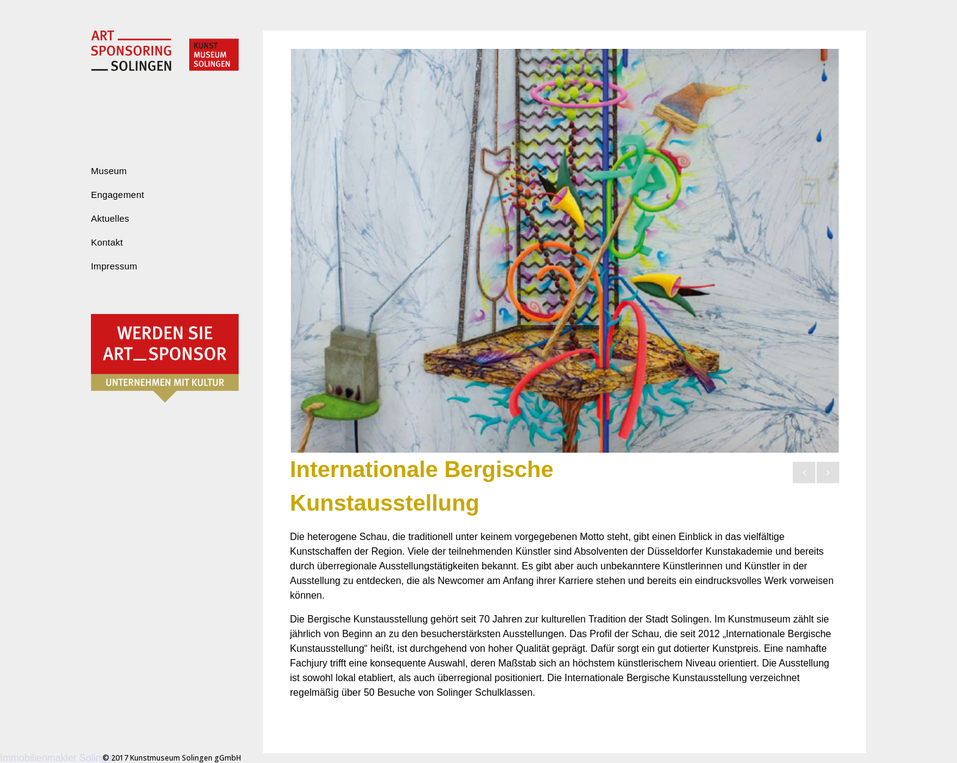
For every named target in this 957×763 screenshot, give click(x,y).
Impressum (114, 266)
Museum (109, 171)
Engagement (117, 194)
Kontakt (107, 242)
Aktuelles (110, 218)
